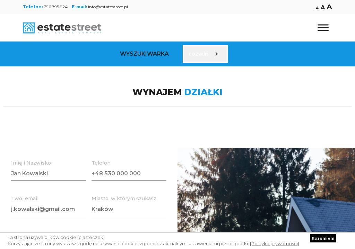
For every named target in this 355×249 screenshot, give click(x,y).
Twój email (24, 198)
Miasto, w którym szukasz (124, 198)
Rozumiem (323, 238)
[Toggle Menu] (323, 27)
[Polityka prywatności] (274, 243)
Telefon (101, 163)
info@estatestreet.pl (108, 6)
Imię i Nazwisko (31, 163)
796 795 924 (56, 6)
